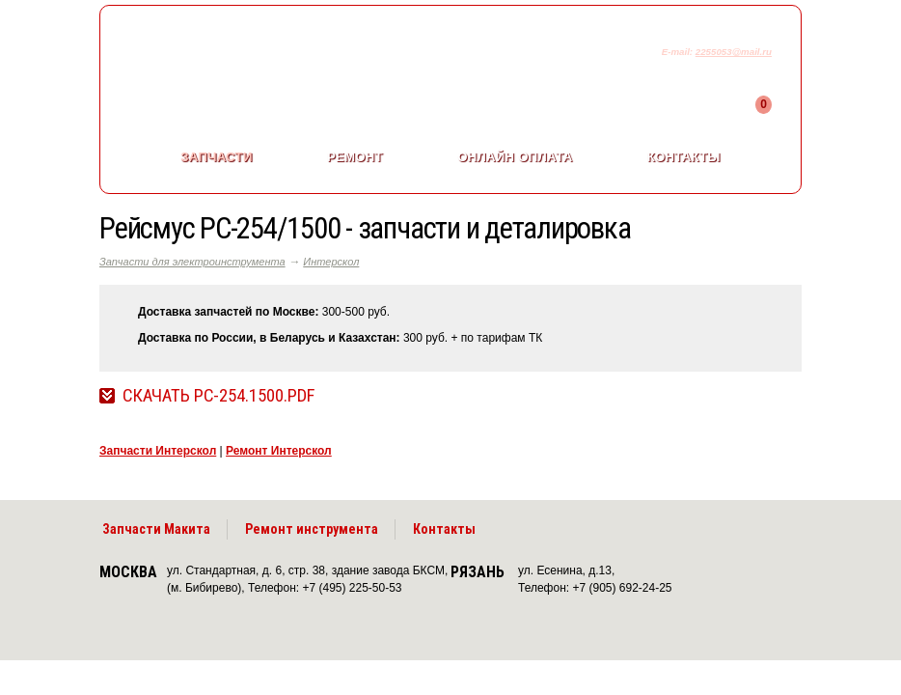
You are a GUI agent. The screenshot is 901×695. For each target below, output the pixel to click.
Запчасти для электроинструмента (192, 261)
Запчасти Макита (156, 529)
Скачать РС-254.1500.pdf (218, 395)
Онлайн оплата (514, 157)
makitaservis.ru (260, 56)
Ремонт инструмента (311, 529)
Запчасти (216, 157)
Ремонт (355, 157)
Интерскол (331, 261)
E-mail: (679, 51)
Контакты (684, 157)
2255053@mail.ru (734, 51)
